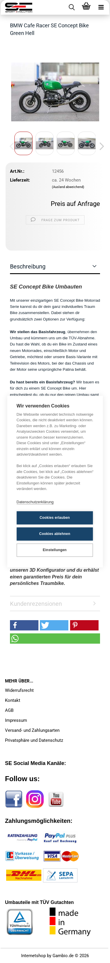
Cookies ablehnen (54, 534)
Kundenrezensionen (36, 603)
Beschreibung (27, 266)
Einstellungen (55, 550)
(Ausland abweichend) (68, 187)
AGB (9, 710)
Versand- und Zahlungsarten (32, 730)
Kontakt (12, 700)
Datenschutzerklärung (34, 502)
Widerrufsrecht (19, 690)
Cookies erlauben (55, 518)
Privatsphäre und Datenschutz (34, 740)
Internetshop (33, 955)
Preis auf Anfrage (75, 203)
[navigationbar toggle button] (101, 7)
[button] (100, 146)
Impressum (16, 720)
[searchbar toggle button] (71, 7)
